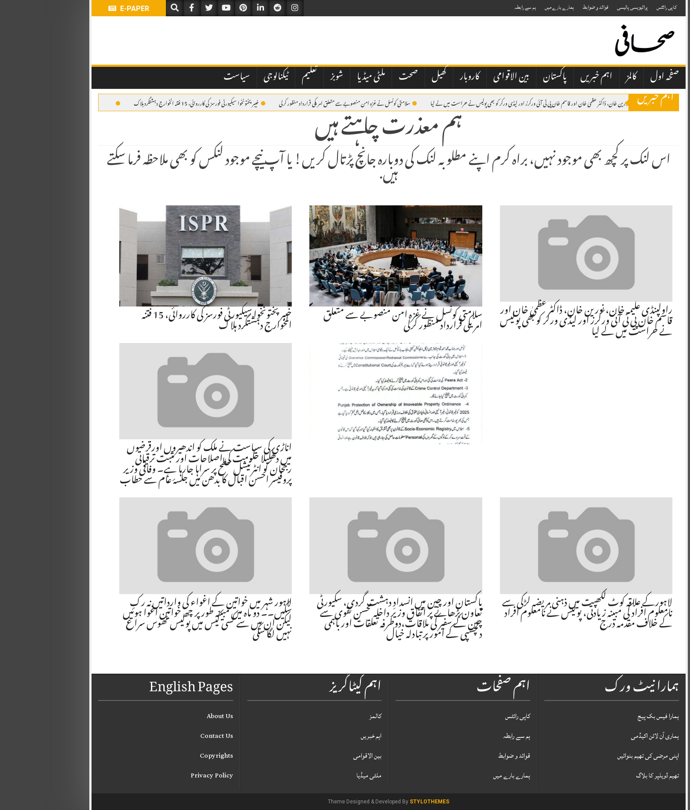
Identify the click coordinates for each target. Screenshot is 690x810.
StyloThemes (386, 802)
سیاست (193, 77)
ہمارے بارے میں (515, 7)
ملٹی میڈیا (327, 77)
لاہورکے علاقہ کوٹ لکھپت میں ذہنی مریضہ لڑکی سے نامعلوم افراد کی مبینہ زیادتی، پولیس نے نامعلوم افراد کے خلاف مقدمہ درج (544, 614)
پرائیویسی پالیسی (588, 7)
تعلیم (265, 77)
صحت (364, 77)
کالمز (588, 77)
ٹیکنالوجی (232, 77)
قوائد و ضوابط (552, 7)
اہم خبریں (553, 77)
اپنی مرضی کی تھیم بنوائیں (604, 755)
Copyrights (173, 755)
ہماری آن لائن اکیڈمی (611, 736)
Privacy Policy (168, 775)
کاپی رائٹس (623, 7)
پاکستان (511, 77)
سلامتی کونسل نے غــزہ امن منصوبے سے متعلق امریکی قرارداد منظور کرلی (304, 102)
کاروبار (426, 77)
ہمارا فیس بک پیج (614, 716)
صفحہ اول (621, 77)
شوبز (293, 77)
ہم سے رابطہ (481, 7)
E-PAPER (85, 8)
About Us (176, 716)
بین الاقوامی (468, 77)
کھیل (395, 77)
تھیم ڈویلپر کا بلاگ (614, 775)
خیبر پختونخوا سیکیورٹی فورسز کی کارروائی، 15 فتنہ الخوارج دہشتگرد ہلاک (156, 102)
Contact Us (173, 736)
